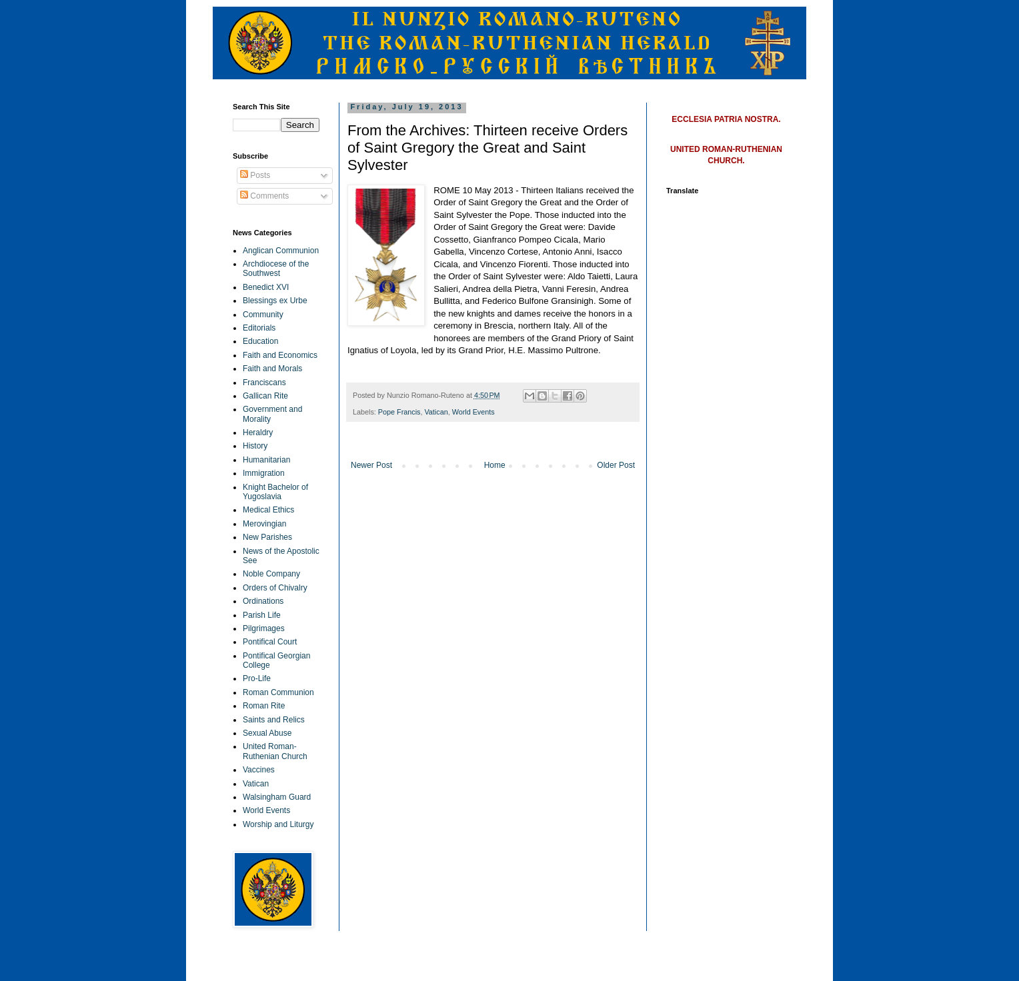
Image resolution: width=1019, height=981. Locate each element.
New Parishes (267, 537)
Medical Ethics (268, 509)
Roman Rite (264, 705)
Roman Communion (278, 692)
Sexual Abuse (267, 733)
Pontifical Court (270, 641)
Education (260, 341)
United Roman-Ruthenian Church (275, 751)
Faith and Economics (280, 355)
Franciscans (264, 382)
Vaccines (259, 769)
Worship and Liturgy (278, 824)
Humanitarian (266, 460)
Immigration (264, 473)
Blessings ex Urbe (275, 300)
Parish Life (262, 615)
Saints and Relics (274, 719)
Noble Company (271, 573)
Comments (264, 196)
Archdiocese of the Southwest (276, 268)
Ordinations (263, 601)
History (255, 446)
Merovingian (264, 523)
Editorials (259, 328)
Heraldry (258, 432)
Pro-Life (257, 678)
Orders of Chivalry (275, 587)
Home (494, 465)
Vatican (435, 412)
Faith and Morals (272, 368)
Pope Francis (399, 412)
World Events (473, 412)
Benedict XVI (266, 287)
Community (263, 314)
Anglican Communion (281, 250)
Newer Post (371, 465)
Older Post (616, 465)
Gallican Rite (265, 396)
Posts (255, 175)
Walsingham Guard (277, 797)
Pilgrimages (264, 628)
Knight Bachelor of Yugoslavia (275, 492)
